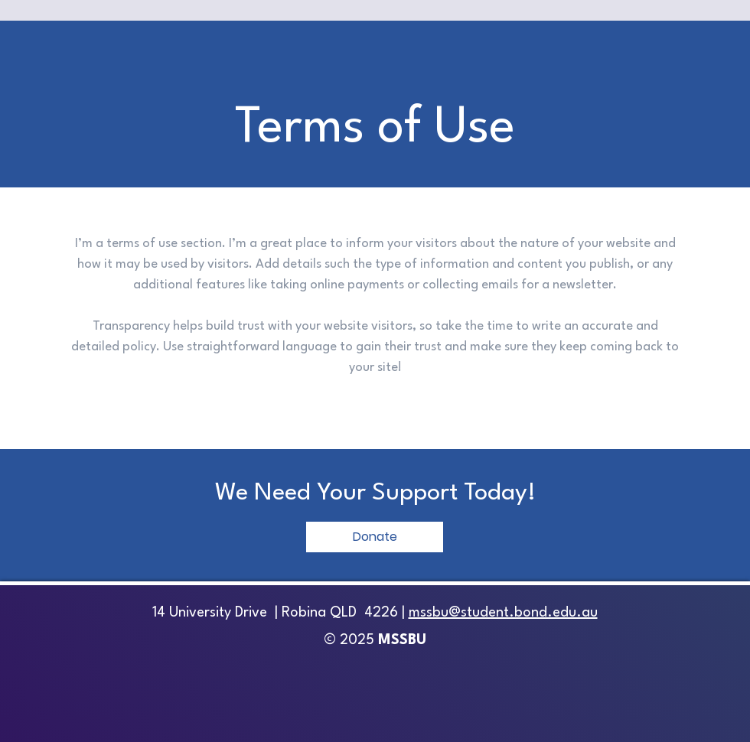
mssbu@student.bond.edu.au (503, 613)
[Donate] (374, 537)
